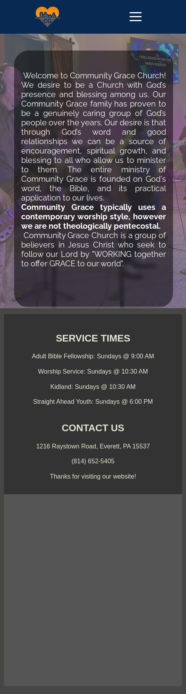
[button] (135, 17)
